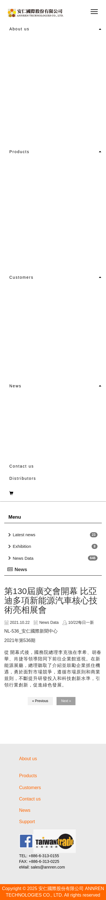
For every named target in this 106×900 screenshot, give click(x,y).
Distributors (22, 478)
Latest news (24, 534)
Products (19, 151)
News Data (23, 558)
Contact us (21, 466)
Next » (66, 701)
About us (19, 29)
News (15, 386)
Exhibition (22, 546)
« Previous (40, 701)
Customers (21, 277)
